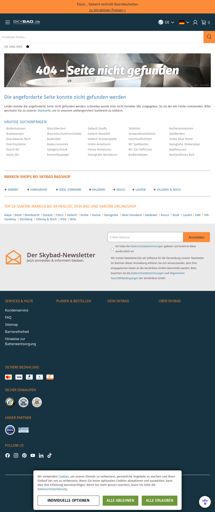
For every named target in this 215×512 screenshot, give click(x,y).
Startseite (44, 110)
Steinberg (26, 219)
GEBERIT (12, 189)
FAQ (8, 317)
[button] (7, 22)
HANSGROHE (38, 189)
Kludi (176, 215)
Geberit (72, 215)
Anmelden (197, 237)
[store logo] (26, 22)
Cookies (63, 476)
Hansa (96, 215)
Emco (59, 215)
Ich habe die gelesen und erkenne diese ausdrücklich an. (155, 248)
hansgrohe (111, 215)
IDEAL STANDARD (69, 189)
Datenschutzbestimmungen (146, 246)
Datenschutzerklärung (52, 489)
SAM (198, 215)
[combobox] (101, 37)
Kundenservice (16, 310)
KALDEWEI (98, 189)
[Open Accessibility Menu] (205, 502)
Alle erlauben (159, 501)
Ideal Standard (132, 215)
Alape (8, 215)
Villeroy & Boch (46, 219)
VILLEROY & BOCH (168, 189)
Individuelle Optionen (68, 501)
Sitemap (11, 324)
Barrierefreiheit (17, 331)
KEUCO (120, 189)
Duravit (48, 215)
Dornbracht (32, 215)
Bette (18, 215)
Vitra (63, 219)
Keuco (165, 215)
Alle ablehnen (120, 501)
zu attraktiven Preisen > (107, 10)
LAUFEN (140, 189)
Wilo (73, 219)
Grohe (84, 215)
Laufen (187, 215)
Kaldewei (151, 215)
